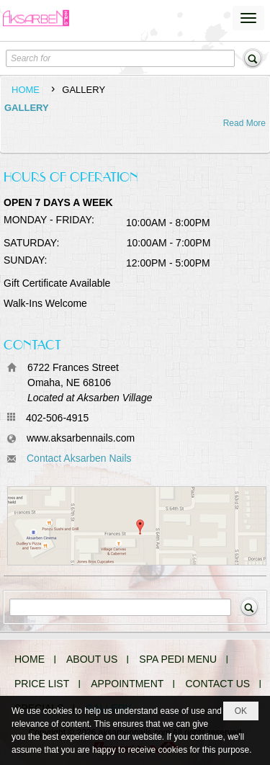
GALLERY (26, 107)
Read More (244, 123)
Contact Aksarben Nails (79, 458)
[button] (248, 18)
